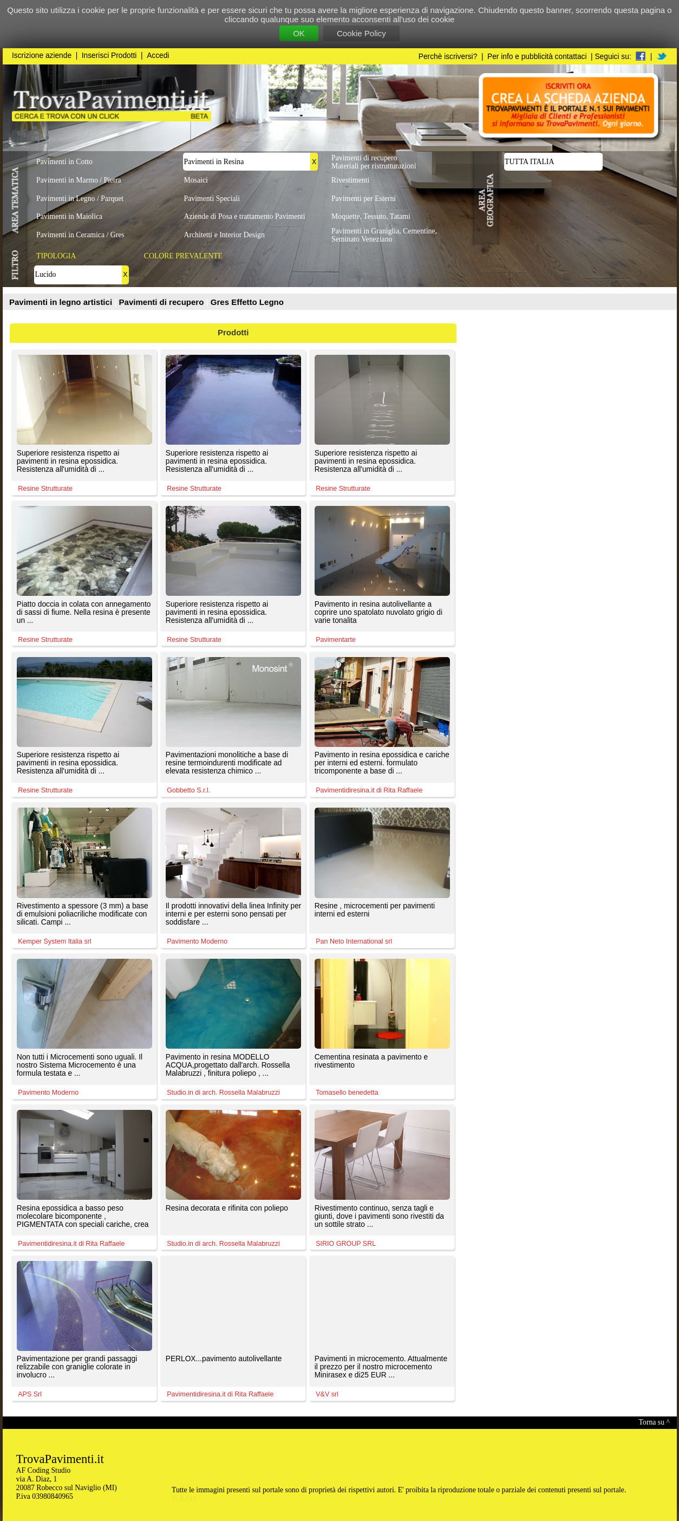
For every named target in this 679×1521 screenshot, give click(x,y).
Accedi (158, 55)
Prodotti (233, 332)
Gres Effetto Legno (247, 302)
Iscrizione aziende (41, 55)
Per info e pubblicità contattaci (536, 57)
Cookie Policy (361, 33)
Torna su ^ (654, 1422)
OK (299, 33)
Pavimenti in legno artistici (61, 302)
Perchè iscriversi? (448, 57)
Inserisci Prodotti (109, 55)
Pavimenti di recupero (162, 302)
